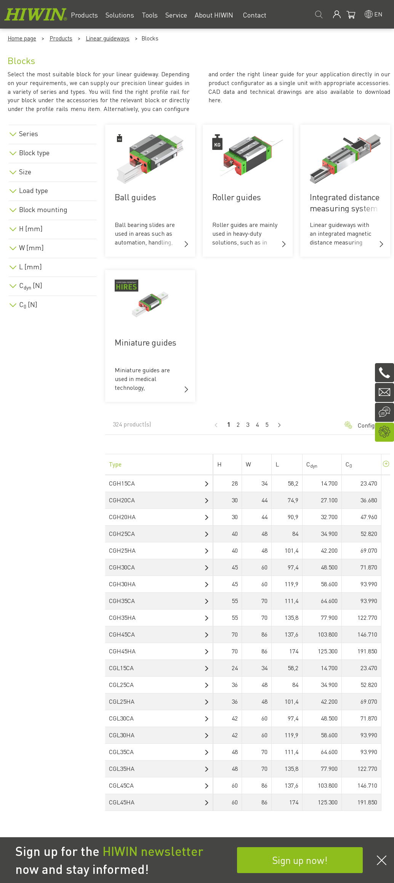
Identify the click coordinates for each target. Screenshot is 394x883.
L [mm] (30, 266)
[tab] (53, 132)
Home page (22, 38)
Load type (33, 190)
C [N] (30, 285)
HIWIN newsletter (153, 851)
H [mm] (31, 228)
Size (25, 171)
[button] (186, 244)
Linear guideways (108, 38)
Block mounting (43, 209)
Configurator (363, 425)
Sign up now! (300, 860)
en (378, 14)
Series (28, 133)
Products (61, 38)
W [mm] (31, 247)
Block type (34, 152)
